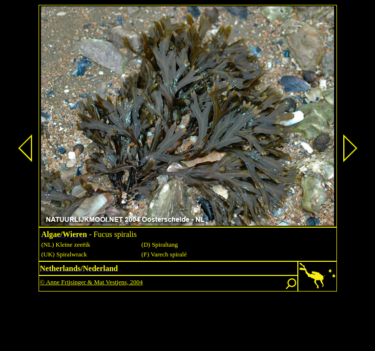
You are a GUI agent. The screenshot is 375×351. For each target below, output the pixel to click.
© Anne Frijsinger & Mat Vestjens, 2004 (91, 282)
